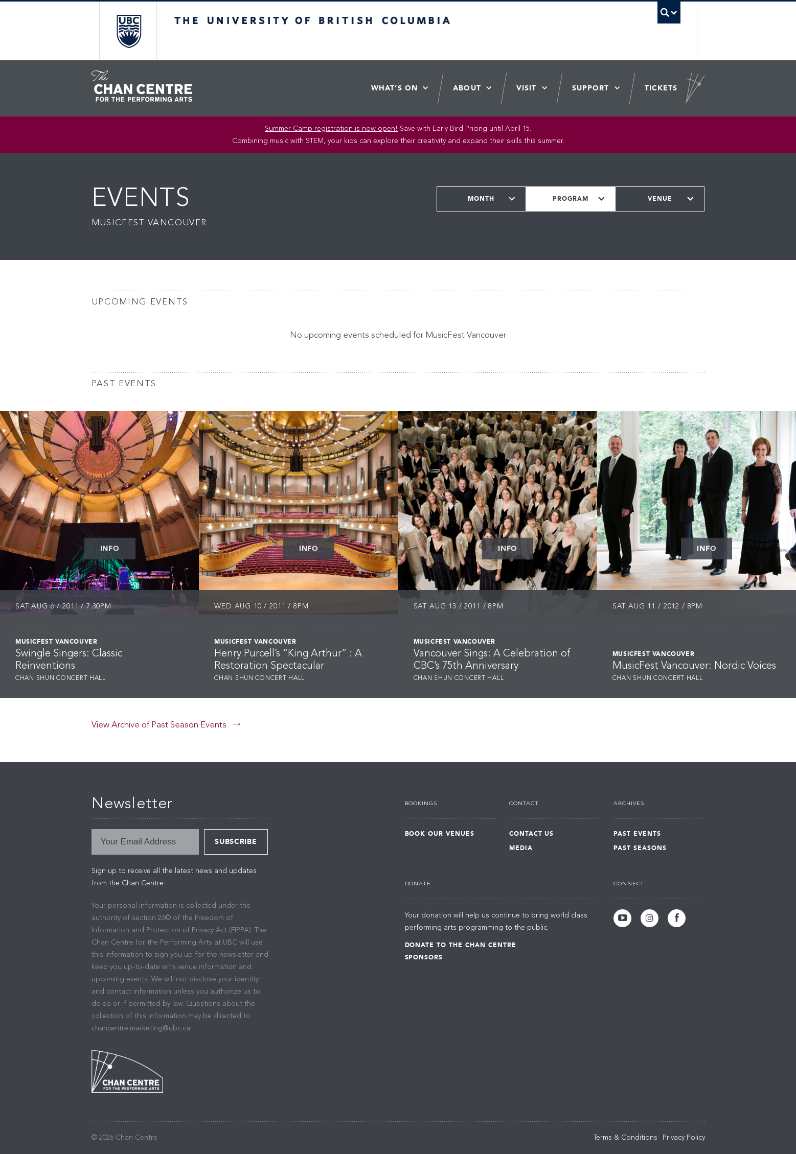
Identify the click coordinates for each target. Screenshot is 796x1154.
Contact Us (531, 833)
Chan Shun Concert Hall (60, 678)
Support (590, 88)
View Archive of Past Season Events (159, 725)
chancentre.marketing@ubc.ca (141, 1028)
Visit (526, 88)
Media (521, 848)
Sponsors (424, 957)
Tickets (661, 88)
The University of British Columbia (128, 31)
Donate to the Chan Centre (460, 945)
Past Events (637, 833)
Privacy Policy (684, 1137)
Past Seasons (640, 848)
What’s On (394, 88)
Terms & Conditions (625, 1137)
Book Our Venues (439, 833)
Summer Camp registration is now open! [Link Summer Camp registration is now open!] (331, 128)
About (467, 88)
